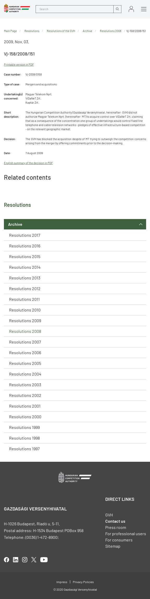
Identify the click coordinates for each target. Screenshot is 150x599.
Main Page (10, 31)
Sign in (131, 9)
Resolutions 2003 (25, 384)
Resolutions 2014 (25, 267)
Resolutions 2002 (25, 395)
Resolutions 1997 (24, 448)
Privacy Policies (83, 582)
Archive (15, 224)
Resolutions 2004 (25, 373)
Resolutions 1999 (24, 427)
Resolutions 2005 (25, 363)
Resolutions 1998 (24, 437)
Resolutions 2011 (24, 299)
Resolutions (31, 31)
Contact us (115, 521)
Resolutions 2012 (25, 288)
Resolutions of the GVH (61, 31)
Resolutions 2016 (24, 245)
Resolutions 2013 (24, 277)
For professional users (125, 533)
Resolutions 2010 (25, 309)
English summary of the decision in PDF (28, 163)
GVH (109, 514)
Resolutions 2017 (24, 235)
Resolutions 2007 (25, 341)
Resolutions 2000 (25, 416)
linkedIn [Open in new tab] (15, 559)
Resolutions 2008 (25, 331)
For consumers (119, 539)
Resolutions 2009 (25, 320)
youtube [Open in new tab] (44, 559)
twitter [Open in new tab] (33, 559)
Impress (61, 582)
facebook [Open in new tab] (6, 559)
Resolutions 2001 (25, 405)
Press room (115, 527)
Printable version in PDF (19, 64)
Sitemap (112, 546)
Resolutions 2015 (24, 256)
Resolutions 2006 (25, 352)
